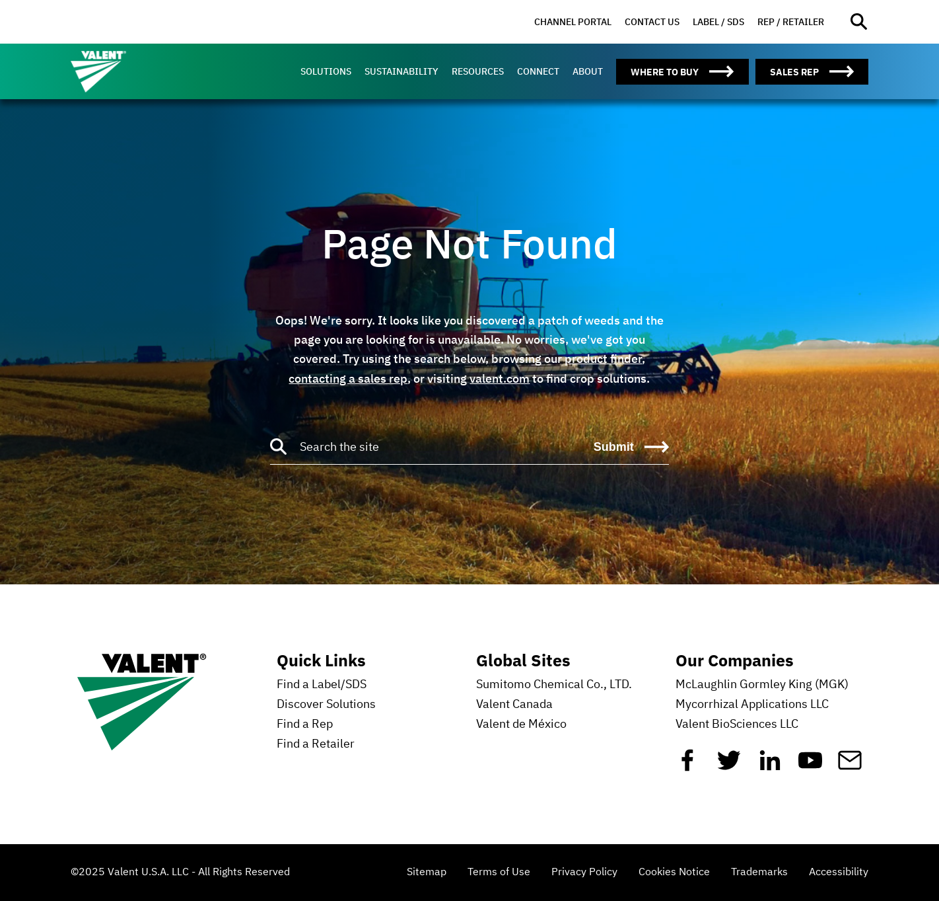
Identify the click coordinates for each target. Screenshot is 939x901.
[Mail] (850, 765)
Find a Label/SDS (321, 685)
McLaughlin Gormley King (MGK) (762, 685)
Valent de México (521, 724)
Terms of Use (499, 872)
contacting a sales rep (348, 378)
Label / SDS (718, 22)
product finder (603, 358)
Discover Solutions (326, 705)
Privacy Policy (584, 872)
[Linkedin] (770, 765)
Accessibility (838, 872)
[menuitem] (572, 22)
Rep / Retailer (790, 22)
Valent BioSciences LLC (737, 724)
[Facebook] (687, 765)
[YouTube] (810, 765)
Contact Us (652, 22)
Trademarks (759, 872)
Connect (538, 71)
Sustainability (401, 71)
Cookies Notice (674, 872)
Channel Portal (572, 22)
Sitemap (426, 872)
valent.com (500, 378)
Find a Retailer (316, 744)
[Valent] (130, 71)
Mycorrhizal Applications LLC (752, 705)
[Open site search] (859, 22)
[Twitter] (729, 765)
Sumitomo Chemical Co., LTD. (554, 685)
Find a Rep (305, 724)
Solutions (325, 71)
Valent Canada (514, 705)
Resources (478, 71)
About (588, 71)
